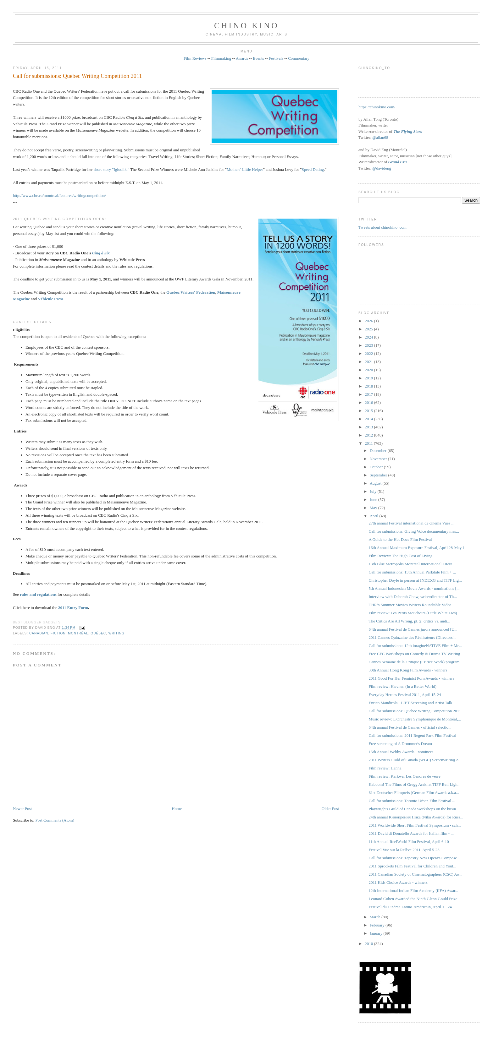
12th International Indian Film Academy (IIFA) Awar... (413, 890)
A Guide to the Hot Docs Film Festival (400, 539)
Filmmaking (221, 58)
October (377, 467)
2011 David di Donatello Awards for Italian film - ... (411, 833)
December (379, 450)
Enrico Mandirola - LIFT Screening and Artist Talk (410, 702)
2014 (369, 418)
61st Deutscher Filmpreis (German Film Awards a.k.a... (414, 792)
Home (177, 808)
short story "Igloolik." (112, 169)
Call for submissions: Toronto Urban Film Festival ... (412, 800)
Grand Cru (397, 162)
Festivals (276, 58)
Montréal (78, 633)
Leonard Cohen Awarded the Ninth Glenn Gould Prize (413, 898)
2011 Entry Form (73, 607)
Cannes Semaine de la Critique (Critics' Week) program (414, 662)
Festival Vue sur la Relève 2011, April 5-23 (404, 849)
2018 (369, 386)
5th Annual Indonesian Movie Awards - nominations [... (414, 588)
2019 (369, 378)
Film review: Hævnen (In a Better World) (402, 686)
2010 (369, 943)
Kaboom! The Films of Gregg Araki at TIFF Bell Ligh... (415, 784)
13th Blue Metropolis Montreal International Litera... (412, 564)
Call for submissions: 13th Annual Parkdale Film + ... (412, 572)
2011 (369, 443)
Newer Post (22, 808)
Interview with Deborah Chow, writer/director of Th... (413, 596)
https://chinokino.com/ (376, 107)
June (374, 499)
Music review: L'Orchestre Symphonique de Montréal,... (415, 719)
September (379, 475)
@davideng (381, 168)
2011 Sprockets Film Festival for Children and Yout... (413, 866)
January (377, 933)
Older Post (330, 808)
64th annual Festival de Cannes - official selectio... (410, 727)
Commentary (298, 58)
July (374, 491)
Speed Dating (313, 169)
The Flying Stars (407, 131)
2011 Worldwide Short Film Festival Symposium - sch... (415, 825)
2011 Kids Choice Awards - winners (398, 882)
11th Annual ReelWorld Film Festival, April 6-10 (409, 841)
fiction (58, 633)
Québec (98, 633)
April (374, 515)
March (375, 917)
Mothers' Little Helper (245, 169)
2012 (369, 435)
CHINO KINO (246, 25)
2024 (369, 337)
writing (116, 633)
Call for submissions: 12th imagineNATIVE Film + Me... (416, 645)
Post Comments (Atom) (54, 820)
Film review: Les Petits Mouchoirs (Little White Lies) (413, 613)
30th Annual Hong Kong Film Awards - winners (408, 670)
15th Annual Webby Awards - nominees (401, 751)
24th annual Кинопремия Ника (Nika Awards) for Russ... (416, 817)
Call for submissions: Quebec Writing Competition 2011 (77, 76)
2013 (369, 427)
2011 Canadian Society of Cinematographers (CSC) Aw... (416, 874)
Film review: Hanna (385, 768)
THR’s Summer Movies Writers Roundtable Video (410, 604)
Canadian (38, 633)
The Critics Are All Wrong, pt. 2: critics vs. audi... (410, 621)
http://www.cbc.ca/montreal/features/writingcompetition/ (59, 195)
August (376, 483)
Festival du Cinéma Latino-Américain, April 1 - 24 (410, 907)
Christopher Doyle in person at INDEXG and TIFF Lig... (415, 580)
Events (258, 58)
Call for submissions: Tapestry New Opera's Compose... (414, 858)
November (379, 458)
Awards (242, 58)
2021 (369, 361)
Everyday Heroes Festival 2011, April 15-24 (405, 694)
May (374, 507)
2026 (369, 320)
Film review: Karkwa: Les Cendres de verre (404, 776)
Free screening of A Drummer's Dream (400, 743)
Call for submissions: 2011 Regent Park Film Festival (413, 735)
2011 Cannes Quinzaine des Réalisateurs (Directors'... (413, 637)
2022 (369, 353)
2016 (369, 402)
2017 (369, 394)
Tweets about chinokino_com (382, 227)
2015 (369, 410)
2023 (369, 345)
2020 (369, 369)
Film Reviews (195, 58)
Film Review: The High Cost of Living (401, 555)
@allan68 (380, 137)
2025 (369, 329)
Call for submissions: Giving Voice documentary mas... (414, 531)
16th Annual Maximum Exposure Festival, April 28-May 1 (417, 547)
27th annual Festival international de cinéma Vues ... (412, 523)
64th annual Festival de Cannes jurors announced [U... (413, 629)
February (377, 925)
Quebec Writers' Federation (190, 292)
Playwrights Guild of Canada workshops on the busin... (414, 809)
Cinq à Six (101, 253)
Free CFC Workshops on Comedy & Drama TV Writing (414, 653)
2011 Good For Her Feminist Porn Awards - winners (411, 678)
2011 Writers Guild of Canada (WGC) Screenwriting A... (415, 760)
